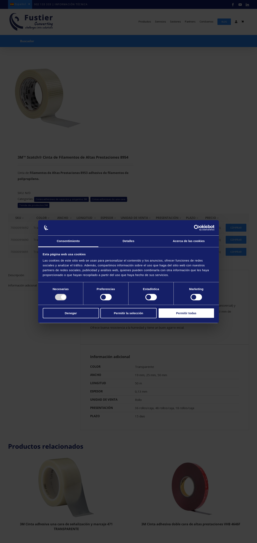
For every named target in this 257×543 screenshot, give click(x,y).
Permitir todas (186, 313)
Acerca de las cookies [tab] (189, 241)
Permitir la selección (128, 313)
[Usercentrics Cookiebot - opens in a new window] (196, 228)
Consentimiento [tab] (68, 241)
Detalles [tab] (128, 241)
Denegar (71, 313)
